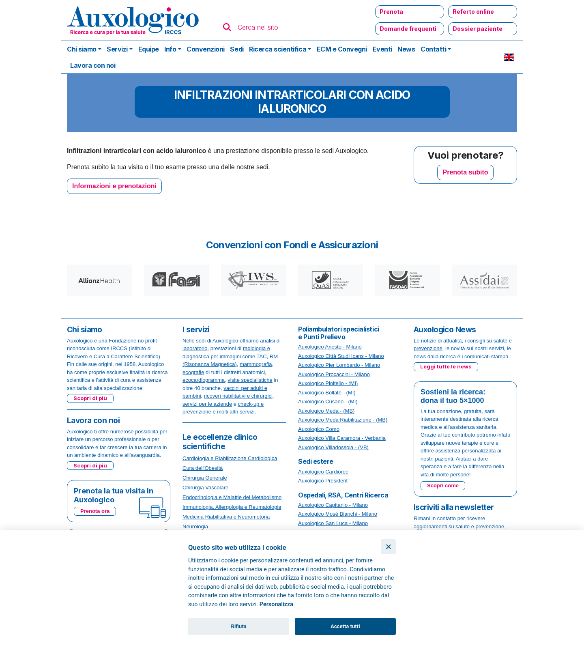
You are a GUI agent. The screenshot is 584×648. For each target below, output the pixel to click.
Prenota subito (465, 172)
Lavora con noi (92, 65)
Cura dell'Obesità (202, 468)
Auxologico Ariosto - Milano (330, 347)
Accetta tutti (345, 626)
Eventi (382, 49)
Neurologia (195, 526)
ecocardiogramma (203, 380)
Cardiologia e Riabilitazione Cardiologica (229, 458)
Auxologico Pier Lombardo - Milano (339, 365)
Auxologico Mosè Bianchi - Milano (337, 514)
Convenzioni (206, 49)
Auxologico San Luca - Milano (333, 523)
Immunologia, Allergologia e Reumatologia (231, 507)
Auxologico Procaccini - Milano (334, 374)
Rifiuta (239, 626)
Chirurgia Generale (204, 478)
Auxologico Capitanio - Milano (333, 505)
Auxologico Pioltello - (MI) (328, 383)
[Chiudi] (388, 546)
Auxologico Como (318, 429)
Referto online (473, 11)
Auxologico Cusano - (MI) (328, 401)
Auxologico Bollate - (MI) (327, 393)
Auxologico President (323, 481)
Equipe (148, 49)
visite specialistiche (250, 380)
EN (509, 57)
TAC (262, 356)
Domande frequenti (408, 28)
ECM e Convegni (342, 49)
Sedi (236, 49)
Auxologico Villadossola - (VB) (333, 447)
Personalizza (276, 604)
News (406, 49)
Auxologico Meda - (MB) (326, 411)
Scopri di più (90, 398)
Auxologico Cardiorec (323, 472)
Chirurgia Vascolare (205, 487)
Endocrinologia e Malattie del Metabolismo (231, 497)
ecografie (193, 372)
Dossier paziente (477, 28)
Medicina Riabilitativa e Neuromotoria (226, 517)
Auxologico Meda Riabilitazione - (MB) (342, 420)
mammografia (256, 364)
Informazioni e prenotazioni (114, 186)
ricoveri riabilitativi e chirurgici (238, 396)
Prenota (391, 11)
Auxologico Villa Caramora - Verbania (342, 438)
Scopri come (443, 485)
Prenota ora (95, 511)
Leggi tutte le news (446, 366)
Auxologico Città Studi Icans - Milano (341, 356)
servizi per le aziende (207, 404)
